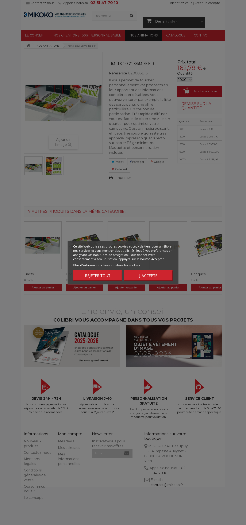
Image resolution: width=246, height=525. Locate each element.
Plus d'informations (87, 265)
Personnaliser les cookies (121, 265)
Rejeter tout (97, 275)
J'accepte (148, 275)
